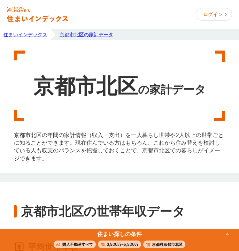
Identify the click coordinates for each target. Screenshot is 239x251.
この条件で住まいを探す (115, 240)
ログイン (213, 14)
